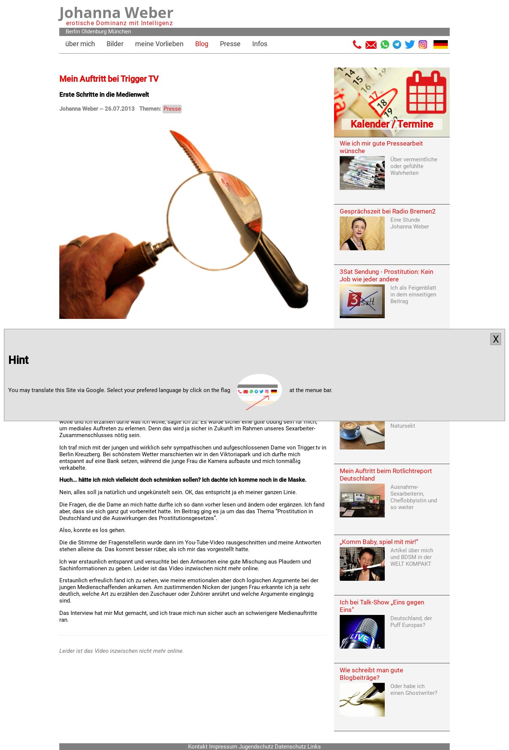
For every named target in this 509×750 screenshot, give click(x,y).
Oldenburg (94, 31)
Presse (230, 44)
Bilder (115, 44)
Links (314, 746)
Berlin (73, 31)
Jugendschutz (256, 746)
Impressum (223, 746)
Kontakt (198, 746)
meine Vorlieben (159, 44)
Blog (201, 44)
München (119, 31)
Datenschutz (290, 746)
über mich (80, 44)
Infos (259, 44)
